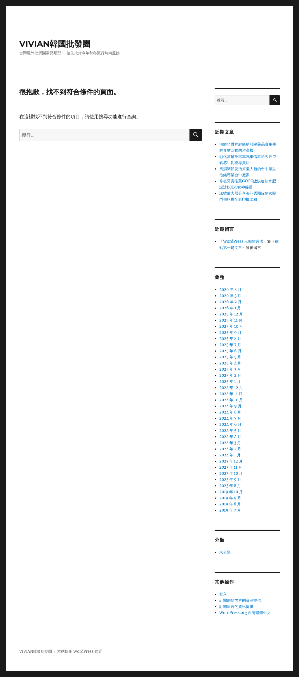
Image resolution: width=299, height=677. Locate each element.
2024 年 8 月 (230, 412)
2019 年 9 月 (230, 497)
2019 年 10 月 (231, 491)
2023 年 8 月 (230, 485)
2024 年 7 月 (230, 418)
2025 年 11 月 (230, 320)
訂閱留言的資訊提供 (236, 606)
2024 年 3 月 (230, 442)
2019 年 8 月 (230, 504)
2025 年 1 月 (230, 381)
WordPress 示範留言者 (243, 241)
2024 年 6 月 (230, 424)
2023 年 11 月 (230, 467)
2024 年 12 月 (231, 387)
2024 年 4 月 (230, 436)
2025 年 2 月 (230, 375)
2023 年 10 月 (231, 473)
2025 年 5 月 (230, 357)
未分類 (225, 552)
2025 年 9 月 (230, 332)
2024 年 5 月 (230, 430)
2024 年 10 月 (231, 399)
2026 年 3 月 (230, 295)
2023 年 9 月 (230, 479)
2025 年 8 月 (230, 338)
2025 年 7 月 (230, 344)
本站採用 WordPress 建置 (79, 651)
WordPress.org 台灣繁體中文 (245, 612)
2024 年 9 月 (230, 406)
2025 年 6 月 (230, 350)
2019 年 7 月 (230, 510)
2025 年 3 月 (230, 369)
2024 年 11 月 (230, 393)
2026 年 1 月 (230, 308)
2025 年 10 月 (231, 326)
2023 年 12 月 (231, 461)
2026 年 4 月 (230, 289)
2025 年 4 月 (230, 363)
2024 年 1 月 (230, 455)
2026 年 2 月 (230, 301)
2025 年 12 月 (231, 314)
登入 (223, 594)
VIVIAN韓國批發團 (55, 44)
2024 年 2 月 (230, 448)
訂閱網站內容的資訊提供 (240, 600)
